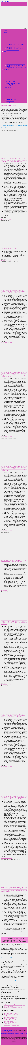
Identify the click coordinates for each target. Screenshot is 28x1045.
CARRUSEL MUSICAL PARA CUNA (16, 64)
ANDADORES (10, 101)
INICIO (5, 30)
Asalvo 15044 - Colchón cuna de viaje (10, 248)
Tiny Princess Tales (11, 81)
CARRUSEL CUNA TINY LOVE (15, 48)
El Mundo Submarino (12, 85)
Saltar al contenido (5, 1)
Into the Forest (10, 84)
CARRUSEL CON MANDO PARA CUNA (17, 68)
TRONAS (9, 102)
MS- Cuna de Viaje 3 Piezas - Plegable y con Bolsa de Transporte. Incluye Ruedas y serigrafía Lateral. (13, 561)
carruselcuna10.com (7, 1030)
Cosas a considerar (8, 1006)
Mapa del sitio (22, 1033)
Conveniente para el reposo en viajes (13, 1007)
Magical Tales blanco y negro (13, 83)
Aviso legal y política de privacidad (7, 1033)
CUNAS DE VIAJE (11, 99)
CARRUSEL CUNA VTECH (13, 47)
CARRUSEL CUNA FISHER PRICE (15, 44)
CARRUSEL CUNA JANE (13, 50)
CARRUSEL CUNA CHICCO (14, 46)
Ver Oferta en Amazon (6, 219)
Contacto (17, 1033)
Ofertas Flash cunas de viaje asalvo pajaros (14, 1005)
